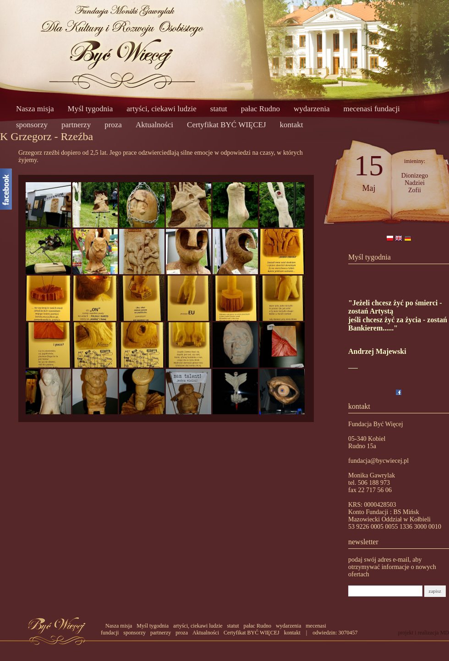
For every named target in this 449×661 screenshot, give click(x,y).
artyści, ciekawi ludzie (161, 108)
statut (218, 108)
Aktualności (154, 124)
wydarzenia (311, 108)
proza (113, 124)
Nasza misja (35, 108)
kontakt (291, 124)
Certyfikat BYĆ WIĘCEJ (226, 124)
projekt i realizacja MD (423, 632)
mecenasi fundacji (371, 108)
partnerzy (76, 124)
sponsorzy (32, 124)
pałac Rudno (260, 108)
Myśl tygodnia (90, 108)
